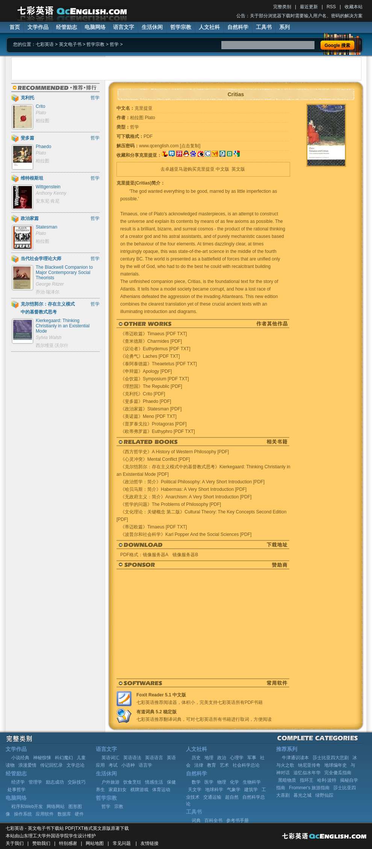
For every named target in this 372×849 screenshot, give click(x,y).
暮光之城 (302, 795)
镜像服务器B (185, 554)
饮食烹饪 (132, 782)
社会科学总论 (246, 765)
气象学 (233, 789)
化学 (234, 782)
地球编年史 (335, 765)
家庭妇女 (118, 789)
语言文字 (123, 27)
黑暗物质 (287, 780)
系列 (284, 27)
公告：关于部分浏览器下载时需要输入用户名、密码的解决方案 (299, 15)
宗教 (118, 806)
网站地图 (95, 843)
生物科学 (252, 782)
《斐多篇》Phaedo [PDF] (145, 401)
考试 (113, 765)
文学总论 (76, 765)
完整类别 (282, 6)
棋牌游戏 (139, 789)
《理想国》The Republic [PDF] (151, 386)
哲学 (114, 44)
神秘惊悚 (42, 757)
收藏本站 (354, 6)
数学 (196, 782)
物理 (221, 782)
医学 (208, 782)
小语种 (128, 765)
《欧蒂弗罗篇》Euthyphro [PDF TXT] (157, 431)
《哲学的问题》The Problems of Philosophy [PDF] (170, 504)
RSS (331, 6)
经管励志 (66, 27)
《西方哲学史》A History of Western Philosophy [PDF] (174, 451)
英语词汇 (110, 757)
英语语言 (154, 757)
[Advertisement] (95, 69)
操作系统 (23, 814)
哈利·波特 (326, 780)
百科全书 (213, 820)
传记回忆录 (51, 765)
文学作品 (37, 27)
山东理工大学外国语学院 (44, 835)
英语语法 (132, 757)
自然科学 (237, 27)
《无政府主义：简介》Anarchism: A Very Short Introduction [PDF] (185, 496)
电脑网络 (95, 27)
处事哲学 (17, 789)
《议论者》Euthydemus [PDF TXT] (155, 348)
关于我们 (15, 843)
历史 (196, 757)
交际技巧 (77, 782)
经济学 (18, 782)
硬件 (79, 814)
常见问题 (122, 843)
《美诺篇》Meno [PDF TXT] (148, 416)
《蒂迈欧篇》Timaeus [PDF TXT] (153, 333)
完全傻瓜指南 (337, 772)
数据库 (64, 814)
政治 (221, 757)
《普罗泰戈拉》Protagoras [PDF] (153, 424)
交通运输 (212, 797)
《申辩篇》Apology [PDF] (146, 371)
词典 (196, 820)
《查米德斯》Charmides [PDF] (151, 341)
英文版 (238, 169)
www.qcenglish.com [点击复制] (169, 145)
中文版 (222, 169)
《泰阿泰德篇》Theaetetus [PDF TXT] (158, 363)
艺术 (224, 765)
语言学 (145, 765)
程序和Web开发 (27, 806)
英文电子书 (70, 44)
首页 (14, 27)
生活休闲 (152, 27)
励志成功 (55, 782)
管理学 (35, 782)
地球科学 (214, 789)
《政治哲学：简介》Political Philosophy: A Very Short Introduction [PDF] (192, 481)
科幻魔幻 (64, 757)
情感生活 (154, 782)
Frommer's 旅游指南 (309, 787)
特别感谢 (68, 843)
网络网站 (56, 806)
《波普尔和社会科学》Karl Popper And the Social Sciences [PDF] (185, 534)
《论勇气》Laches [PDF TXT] (150, 356)
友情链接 (150, 843)
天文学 (194, 789)
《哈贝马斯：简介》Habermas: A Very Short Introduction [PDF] (183, 489)
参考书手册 (237, 820)
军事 (251, 757)
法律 (198, 765)
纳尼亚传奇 (309, 765)
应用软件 (45, 814)
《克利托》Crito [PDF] (142, 394)
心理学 (236, 757)
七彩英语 (45, 44)
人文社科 (209, 27)
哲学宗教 (180, 27)
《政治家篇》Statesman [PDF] (150, 409)
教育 (211, 765)
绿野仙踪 (324, 795)
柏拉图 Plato (142, 117)
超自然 (232, 797)
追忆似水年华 (307, 772)
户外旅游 (110, 782)
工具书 (264, 27)
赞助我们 (41, 843)
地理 (208, 757)
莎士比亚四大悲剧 (331, 757)
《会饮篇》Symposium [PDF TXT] (154, 378)
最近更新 (309, 6)
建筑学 (251, 789)
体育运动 (161, 789)
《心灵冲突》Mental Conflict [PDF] (155, 459)
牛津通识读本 (295, 757)
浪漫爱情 (27, 765)
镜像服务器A (155, 554)
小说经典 (20, 757)
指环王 (306, 780)
